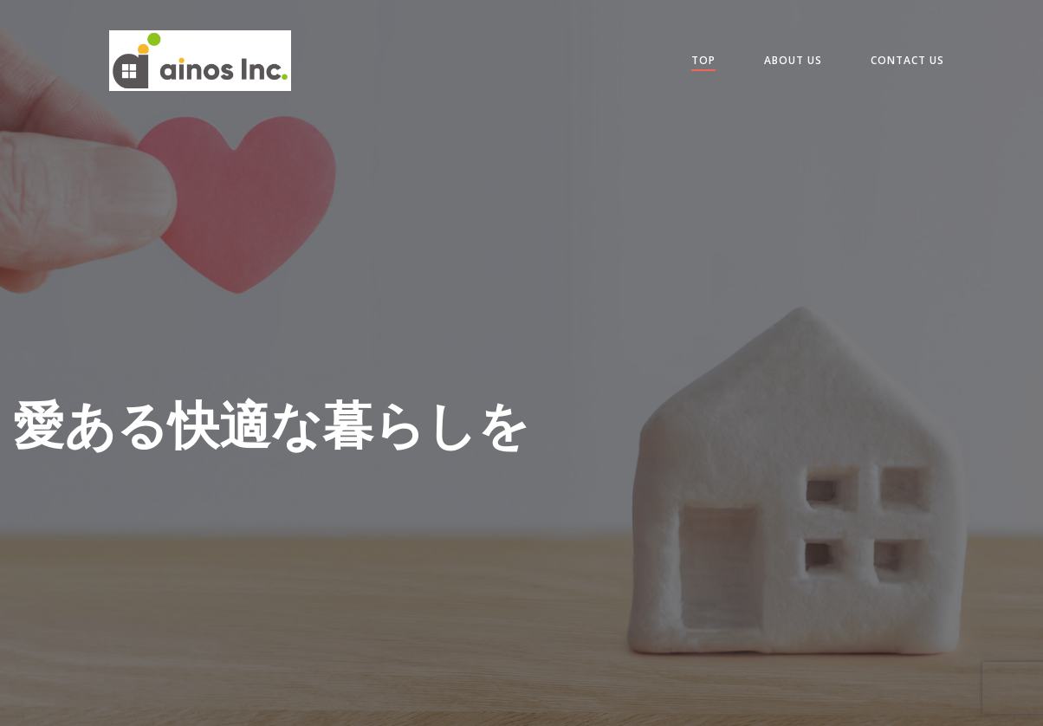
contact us (907, 60)
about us (793, 60)
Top (703, 60)
